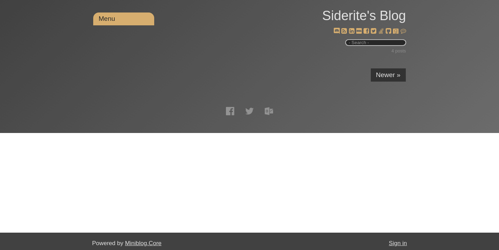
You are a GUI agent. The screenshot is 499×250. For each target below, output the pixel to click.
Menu (107, 18)
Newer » (388, 74)
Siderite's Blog (364, 15)
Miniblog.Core (143, 243)
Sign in (398, 243)
